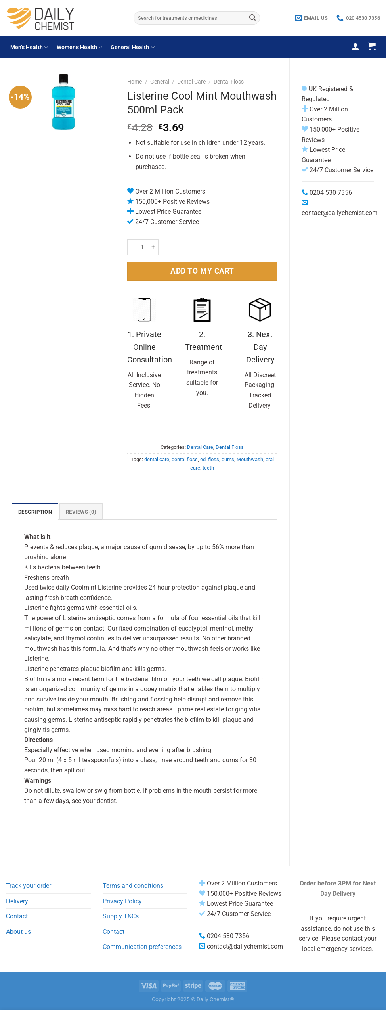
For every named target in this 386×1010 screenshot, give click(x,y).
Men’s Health (29, 47)
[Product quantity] (142, 247)
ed (203, 459)
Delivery (17, 901)
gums (228, 459)
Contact (17, 916)
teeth (208, 468)
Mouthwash (250, 459)
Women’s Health (79, 47)
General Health (132, 47)
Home (134, 82)
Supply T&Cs (121, 916)
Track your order (28, 885)
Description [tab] (35, 512)
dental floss (185, 459)
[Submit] (252, 18)
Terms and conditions (133, 885)
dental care (156, 459)
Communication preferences (142, 947)
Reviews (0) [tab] (81, 512)
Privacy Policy (122, 901)
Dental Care (191, 82)
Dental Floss (229, 82)
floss (213, 459)
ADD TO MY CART (202, 271)
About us (18, 931)
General (159, 82)
